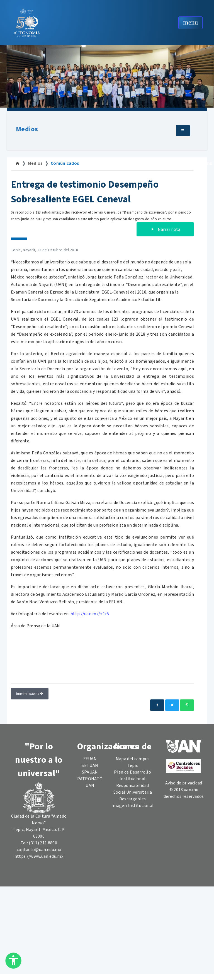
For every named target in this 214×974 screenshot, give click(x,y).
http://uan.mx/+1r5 (89, 614)
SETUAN (90, 765)
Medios (27, 129)
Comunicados (65, 163)
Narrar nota (165, 229)
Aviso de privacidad (183, 783)
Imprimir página (29, 693)
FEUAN (90, 759)
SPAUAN (90, 772)
